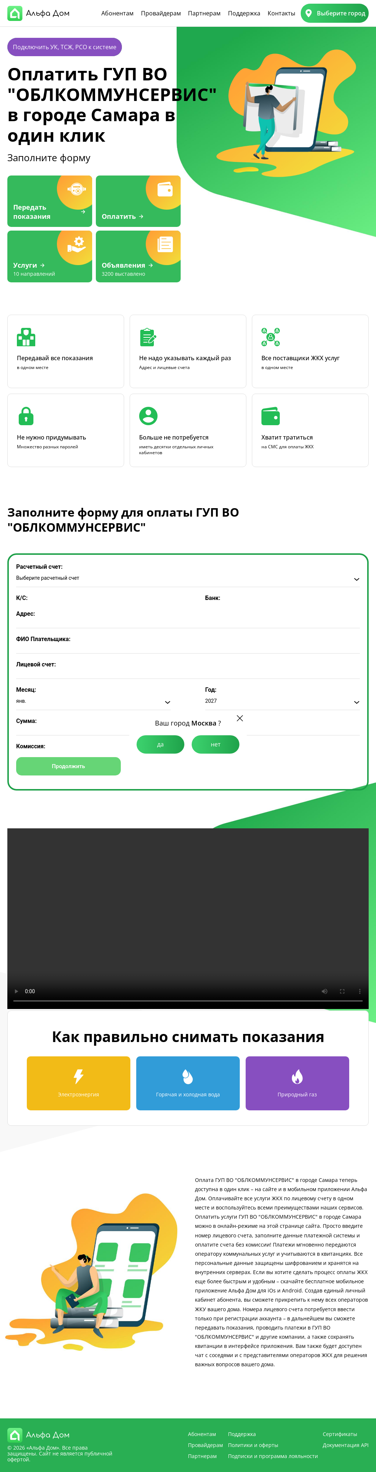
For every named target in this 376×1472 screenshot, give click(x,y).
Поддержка (244, 13)
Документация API (346, 1445)
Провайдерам (161, 13)
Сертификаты (340, 1434)
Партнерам (204, 13)
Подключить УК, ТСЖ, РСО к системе (64, 47)
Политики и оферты (253, 1445)
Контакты (281, 13)
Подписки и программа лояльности (273, 1456)
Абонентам (117, 13)
